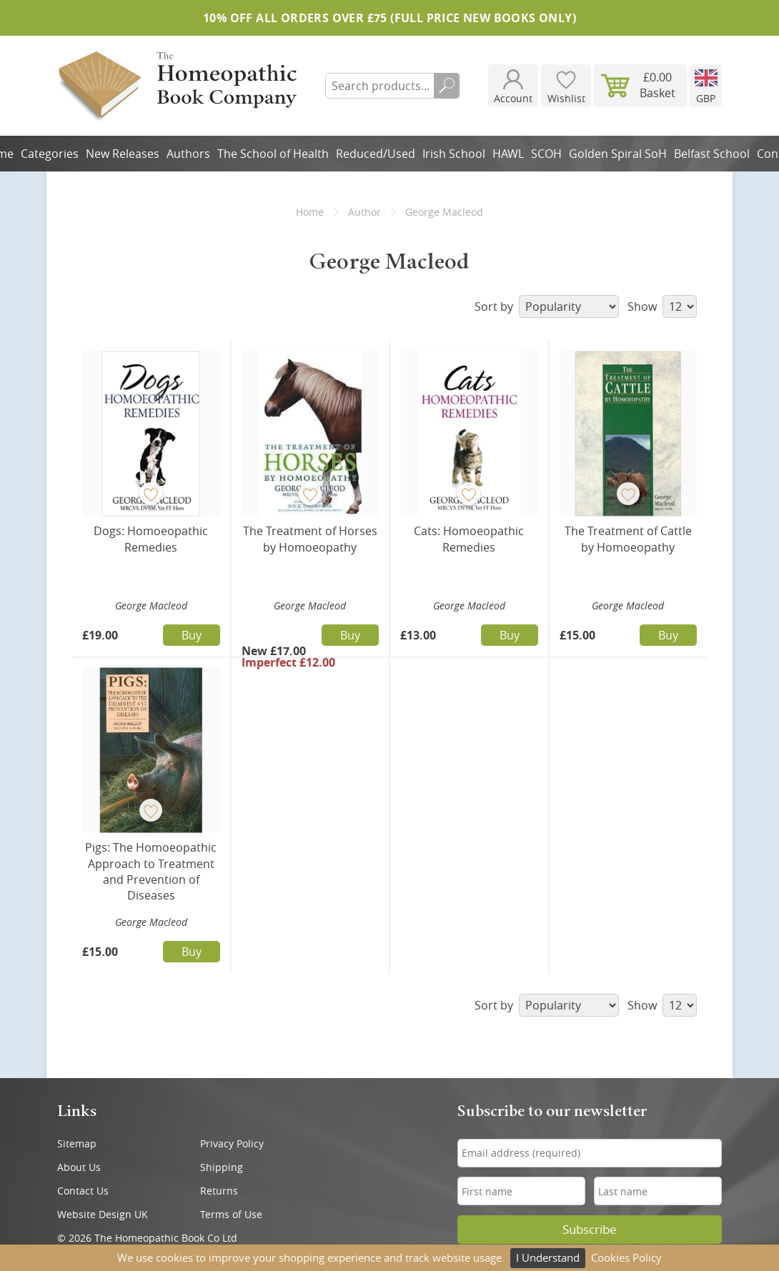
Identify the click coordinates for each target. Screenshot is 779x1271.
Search (447, 86)
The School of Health (273, 153)
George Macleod (151, 605)
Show (662, 306)
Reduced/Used (375, 153)
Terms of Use (231, 1214)
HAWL (508, 153)
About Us (79, 1167)
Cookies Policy (626, 1257)
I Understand (548, 1257)
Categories (50, 153)
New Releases (122, 153)
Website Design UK (102, 1214)
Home (310, 212)
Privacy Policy (232, 1143)
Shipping (221, 1167)
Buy (192, 635)
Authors (188, 153)
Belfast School (712, 153)
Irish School (453, 153)
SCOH (546, 153)
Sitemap (76, 1143)
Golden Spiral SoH (618, 153)
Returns (219, 1190)
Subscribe (589, 1229)
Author (364, 212)
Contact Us (83, 1190)
